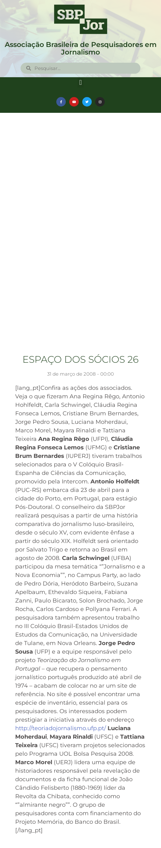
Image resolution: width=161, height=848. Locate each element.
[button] (80, 82)
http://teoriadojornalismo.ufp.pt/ (60, 728)
